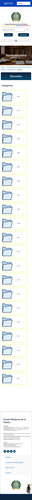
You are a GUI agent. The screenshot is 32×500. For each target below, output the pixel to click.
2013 (18, 279)
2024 (18, 378)
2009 (18, 223)
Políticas (9, 457)
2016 (18, 322)
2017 (18, 336)
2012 (18, 265)
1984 (18, 124)
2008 (18, 209)
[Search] (27, 29)
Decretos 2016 (20, 388)
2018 (18, 350)
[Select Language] (23, 3)
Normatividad (11, 69)
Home (3, 67)
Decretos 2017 (20, 395)
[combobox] (13, 30)
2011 (18, 251)
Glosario (8, 472)
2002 (18, 152)
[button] (16, 40)
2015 (18, 308)
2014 (18, 294)
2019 (18, 364)
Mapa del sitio (11, 467)
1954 (18, 96)
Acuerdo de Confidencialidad (15, 462)
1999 (18, 138)
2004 (18, 166)
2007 (18, 195)
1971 (18, 110)
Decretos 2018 (20, 401)
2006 (18, 181)
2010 (18, 237)
